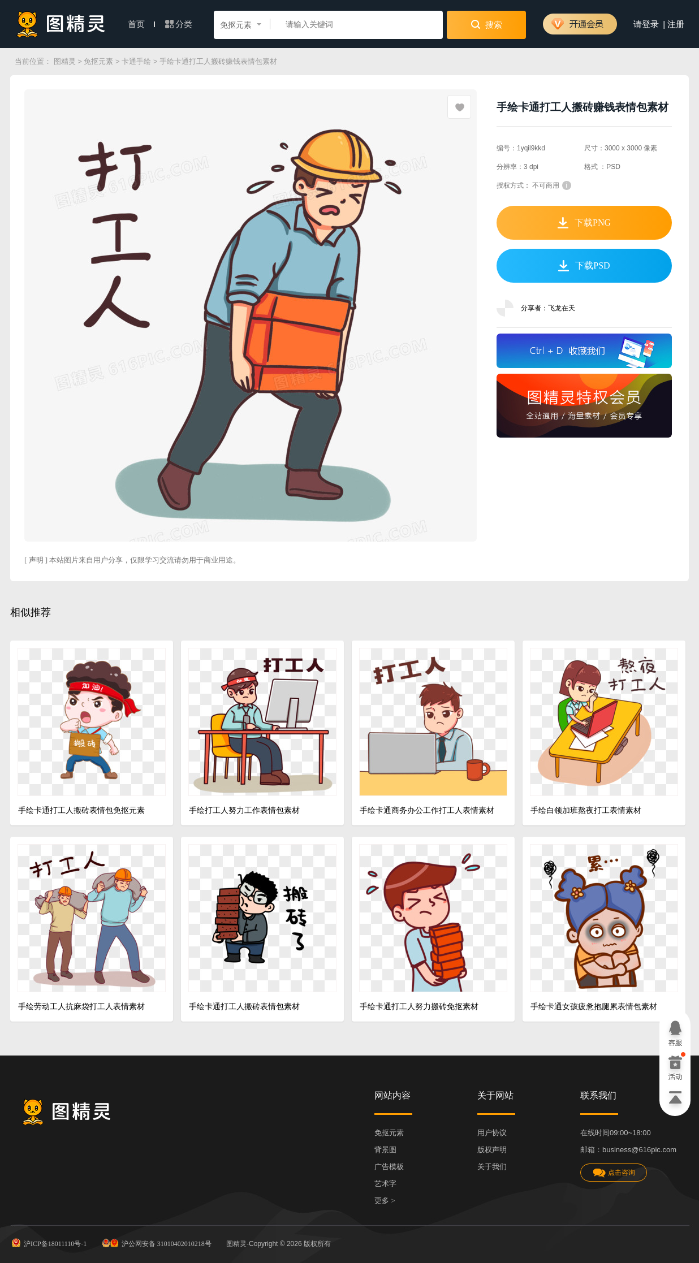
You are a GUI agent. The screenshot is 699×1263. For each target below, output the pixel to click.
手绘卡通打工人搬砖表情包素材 (244, 1006)
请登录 (646, 24)
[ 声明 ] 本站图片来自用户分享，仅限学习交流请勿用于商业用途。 (132, 560)
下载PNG (584, 222)
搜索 (487, 24)
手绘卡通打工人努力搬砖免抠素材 (419, 1006)
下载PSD (584, 265)
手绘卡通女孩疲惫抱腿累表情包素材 (593, 1006)
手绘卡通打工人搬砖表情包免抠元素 (81, 810)
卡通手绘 (136, 61)
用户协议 (492, 1132)
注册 (675, 24)
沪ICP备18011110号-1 (48, 1242)
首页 (141, 24)
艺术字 (385, 1183)
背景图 (385, 1149)
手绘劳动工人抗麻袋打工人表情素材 (81, 1006)
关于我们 (492, 1166)
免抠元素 (98, 61)
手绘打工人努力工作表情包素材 (244, 810)
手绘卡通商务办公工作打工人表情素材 (427, 810)
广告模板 (389, 1166)
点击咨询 (613, 1173)
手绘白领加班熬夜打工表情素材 (585, 810)
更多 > (384, 1200)
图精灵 (65, 61)
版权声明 (492, 1149)
